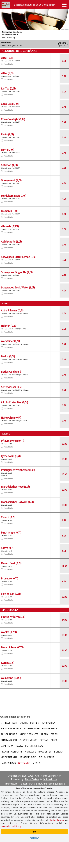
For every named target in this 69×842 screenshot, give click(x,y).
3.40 (64, 106)
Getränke (24, 763)
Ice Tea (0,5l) (8, 88)
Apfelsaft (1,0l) (9, 165)
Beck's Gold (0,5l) (11, 371)
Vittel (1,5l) (7, 73)
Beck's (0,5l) (8, 356)
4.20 (64, 168)
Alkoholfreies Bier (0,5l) (14, 402)
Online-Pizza (50, 779)
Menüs (36, 763)
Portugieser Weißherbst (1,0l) (18, 470)
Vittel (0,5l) (7, 58)
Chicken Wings (28, 740)
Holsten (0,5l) (8, 326)
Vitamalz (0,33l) (10, 226)
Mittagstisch (9, 722)
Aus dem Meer (31, 728)
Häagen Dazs (8, 763)
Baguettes (45, 751)
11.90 (64, 566)
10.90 (64, 474)
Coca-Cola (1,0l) (10, 104)
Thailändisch (9, 740)
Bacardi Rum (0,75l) (12, 647)
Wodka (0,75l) (9, 632)
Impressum (11, 783)
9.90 (64, 520)
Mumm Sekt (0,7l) (11, 563)
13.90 (64, 681)
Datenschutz (28, 783)
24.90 (64, 619)
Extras (44, 740)
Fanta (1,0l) (7, 134)
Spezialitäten (49, 734)
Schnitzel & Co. (34, 745)
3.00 (64, 91)
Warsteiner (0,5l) (10, 341)
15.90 (64, 635)
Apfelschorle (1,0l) (11, 241)
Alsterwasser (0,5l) (11, 387)
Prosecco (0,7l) (9, 578)
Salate (24, 722)
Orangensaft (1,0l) (11, 180)
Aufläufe (30, 751)
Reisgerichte (9, 734)
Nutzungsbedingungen (50, 783)
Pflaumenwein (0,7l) (12, 440)
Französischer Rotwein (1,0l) (17, 502)
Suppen (34, 722)
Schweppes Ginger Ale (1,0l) (17, 272)
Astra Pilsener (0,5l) (12, 310)
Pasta (19, 745)
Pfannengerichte (12, 751)
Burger (58, 751)
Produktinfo (7, 64)
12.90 (64, 665)
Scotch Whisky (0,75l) (13, 616)
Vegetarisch (49, 728)
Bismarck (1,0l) (9, 211)
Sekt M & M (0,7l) (11, 594)
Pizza (54, 740)
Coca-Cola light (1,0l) (13, 119)
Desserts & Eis (27, 757)
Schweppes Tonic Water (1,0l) (18, 287)
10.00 (64, 443)
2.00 (64, 60)
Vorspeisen (48, 722)
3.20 (64, 76)
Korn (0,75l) (7, 662)
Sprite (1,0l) (7, 150)
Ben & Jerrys (46, 757)
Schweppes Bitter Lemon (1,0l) (18, 257)
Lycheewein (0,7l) (11, 456)
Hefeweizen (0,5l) (11, 417)
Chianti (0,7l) (8, 517)
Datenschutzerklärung (11, 826)
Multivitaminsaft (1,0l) (13, 195)
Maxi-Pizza (7, 745)
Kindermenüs (9, 757)
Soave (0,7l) (7, 548)
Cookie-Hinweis (56, 820)
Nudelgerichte (28, 734)
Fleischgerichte (11, 728)
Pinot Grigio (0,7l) (11, 532)
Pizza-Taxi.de (32, 779)
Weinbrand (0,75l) (11, 678)
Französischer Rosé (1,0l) (15, 486)
